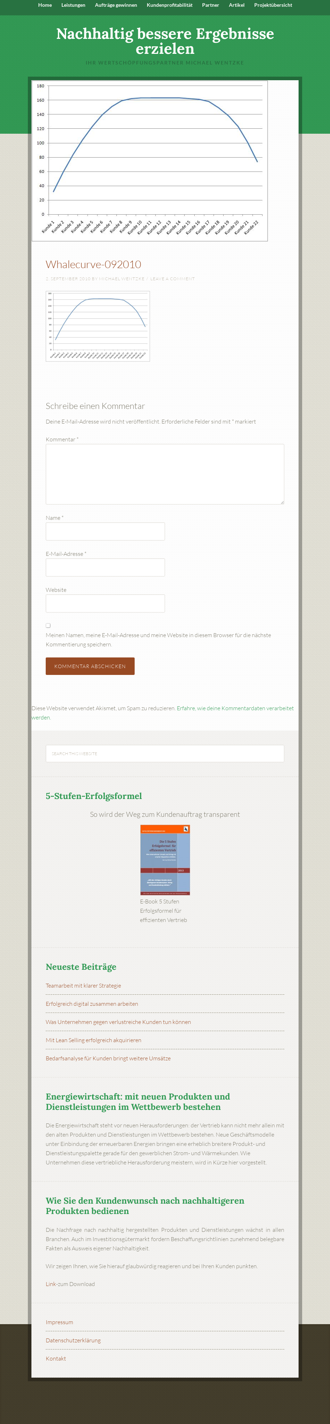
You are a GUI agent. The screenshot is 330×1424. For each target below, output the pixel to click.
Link (51, 1283)
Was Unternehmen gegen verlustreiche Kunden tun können (118, 1021)
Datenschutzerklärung (73, 1340)
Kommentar (62, 439)
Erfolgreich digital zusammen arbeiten (92, 1003)
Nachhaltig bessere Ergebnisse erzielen (165, 41)
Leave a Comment (172, 278)
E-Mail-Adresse (66, 553)
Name (55, 517)
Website (56, 589)
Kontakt (56, 1358)
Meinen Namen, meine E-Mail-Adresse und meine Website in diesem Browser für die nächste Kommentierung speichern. (158, 639)
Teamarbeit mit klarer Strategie (83, 985)
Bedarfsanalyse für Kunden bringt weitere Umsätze (108, 1058)
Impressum (59, 1322)
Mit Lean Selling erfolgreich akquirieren (93, 1040)
